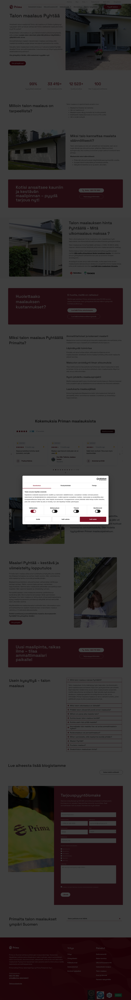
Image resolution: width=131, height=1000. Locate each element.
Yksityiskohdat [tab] (65, 485)
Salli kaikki (93, 519)
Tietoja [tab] (94, 485)
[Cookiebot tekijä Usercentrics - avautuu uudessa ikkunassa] (98, 479)
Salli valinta (66, 519)
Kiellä (38, 519)
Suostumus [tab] (37, 485)
